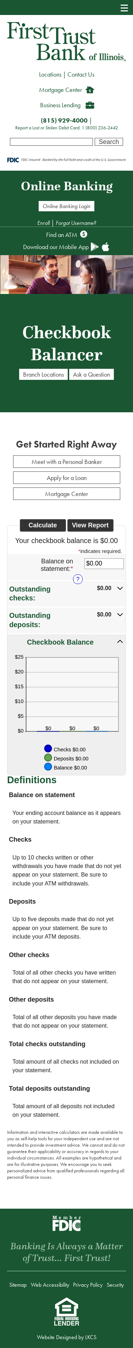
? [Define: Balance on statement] (77, 579)
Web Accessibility (50, 1284)
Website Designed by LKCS (66, 1337)
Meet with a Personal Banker (67, 462)
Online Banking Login (66, 206)
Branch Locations (43, 374)
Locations (50, 74)
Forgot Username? (76, 223)
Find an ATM (61, 235)
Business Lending (60, 105)
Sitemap (18, 1284)
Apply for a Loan (67, 478)
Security (115, 1284)
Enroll (44, 223)
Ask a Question (91, 374)
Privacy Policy (87, 1284)
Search (109, 141)
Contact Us (80, 74)
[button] (66, 593)
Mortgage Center (60, 90)
